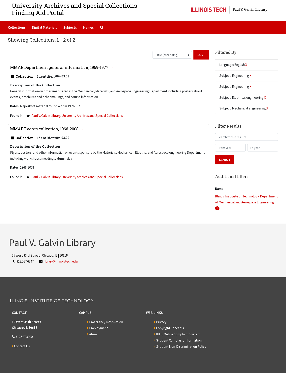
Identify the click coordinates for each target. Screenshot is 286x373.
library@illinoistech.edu (60, 261)
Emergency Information (106, 322)
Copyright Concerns (170, 328)
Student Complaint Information (179, 340)
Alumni (94, 334)
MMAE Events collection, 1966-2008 (44, 128)
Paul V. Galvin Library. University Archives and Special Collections (77, 115)
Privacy (161, 322)
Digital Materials (44, 27)
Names (88, 27)
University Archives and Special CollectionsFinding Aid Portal (74, 9)
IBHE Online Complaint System (178, 334)
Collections (17, 27)
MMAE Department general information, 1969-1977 (59, 67)
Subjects (70, 27)
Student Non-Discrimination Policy (181, 346)
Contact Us (22, 346)
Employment (98, 328)
